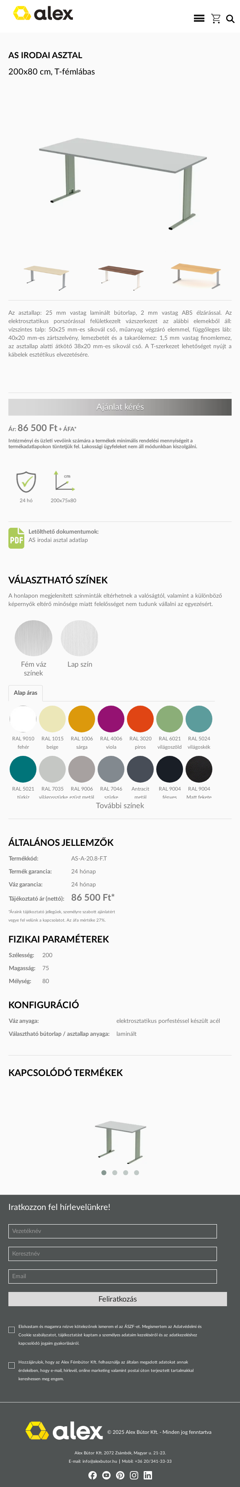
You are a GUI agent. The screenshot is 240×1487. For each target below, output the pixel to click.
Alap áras (25, 693)
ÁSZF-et (132, 1327)
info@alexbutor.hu (100, 1461)
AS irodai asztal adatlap (58, 540)
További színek (120, 806)
